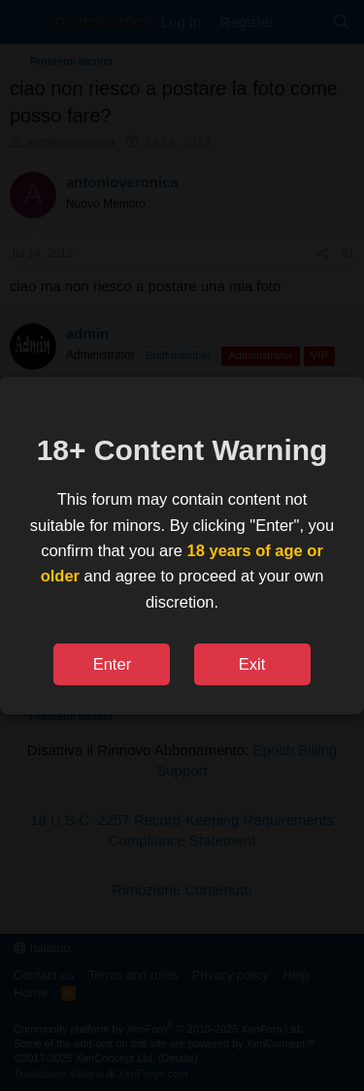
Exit (252, 664)
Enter (112, 664)
